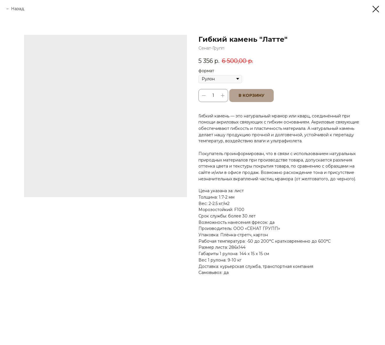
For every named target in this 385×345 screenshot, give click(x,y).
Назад (17, 8)
